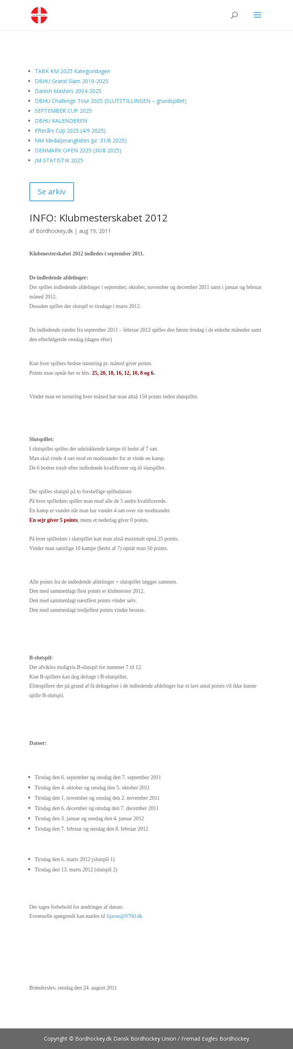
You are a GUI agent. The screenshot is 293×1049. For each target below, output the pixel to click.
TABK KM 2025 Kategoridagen (72, 71)
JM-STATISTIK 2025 (59, 160)
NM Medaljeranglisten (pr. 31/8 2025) (81, 140)
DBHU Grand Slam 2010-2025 (71, 81)
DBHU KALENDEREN (61, 120)
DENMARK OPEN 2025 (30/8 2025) (78, 150)
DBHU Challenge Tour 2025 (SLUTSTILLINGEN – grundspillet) (111, 100)
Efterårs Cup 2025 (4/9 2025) (70, 130)
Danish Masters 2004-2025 (68, 91)
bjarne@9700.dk (124, 916)
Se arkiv (52, 191)
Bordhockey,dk (54, 230)
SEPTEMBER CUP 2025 (63, 110)
